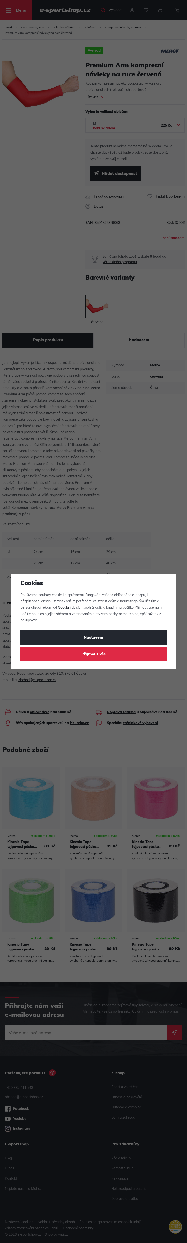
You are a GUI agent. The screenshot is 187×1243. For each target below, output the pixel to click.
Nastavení (93, 638)
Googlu (63, 608)
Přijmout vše (93, 654)
